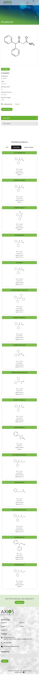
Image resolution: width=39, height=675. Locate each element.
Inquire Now (19, 602)
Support (3, 626)
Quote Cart (4, 630)
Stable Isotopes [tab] (28, 147)
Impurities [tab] (16, 147)
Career (22, 626)
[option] (19, 45)
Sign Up (5, 661)
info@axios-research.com (11, 646)
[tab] (7, 147)
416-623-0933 (8, 643)
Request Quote (7, 109)
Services (22, 622)
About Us (3, 622)
